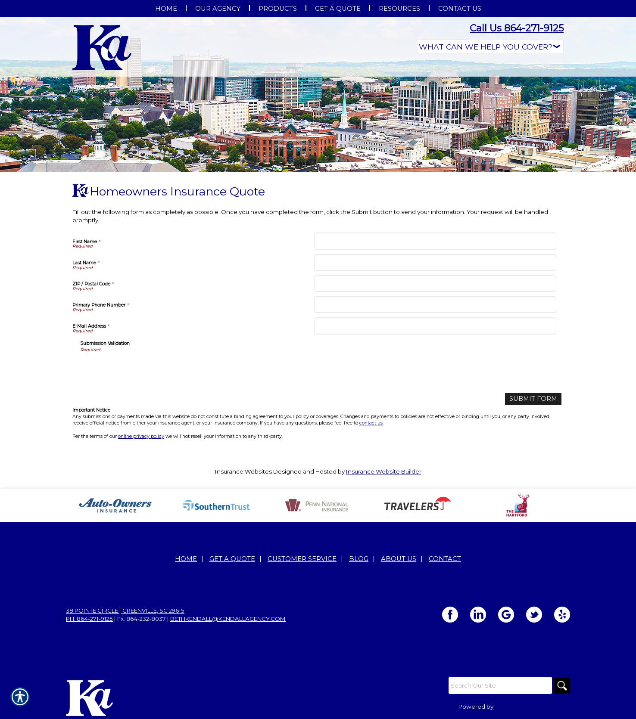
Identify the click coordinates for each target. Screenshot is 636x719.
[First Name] (435, 240)
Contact (445, 558)
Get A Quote (232, 558)
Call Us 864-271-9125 (517, 28)
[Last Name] (435, 262)
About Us (398, 558)
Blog (358, 558)
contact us (371, 422)
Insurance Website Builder (383, 470)
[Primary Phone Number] (435, 304)
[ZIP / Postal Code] (435, 283)
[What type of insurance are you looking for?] (490, 46)
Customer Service (302, 558)
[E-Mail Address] (435, 325)
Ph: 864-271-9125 (89, 618)
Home (186, 558)
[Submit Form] (536, 398)
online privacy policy (141, 435)
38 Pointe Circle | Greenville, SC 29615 (125, 610)
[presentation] (145, 370)
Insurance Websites (243, 470)
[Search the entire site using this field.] (499, 685)
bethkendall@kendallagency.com (228, 618)
